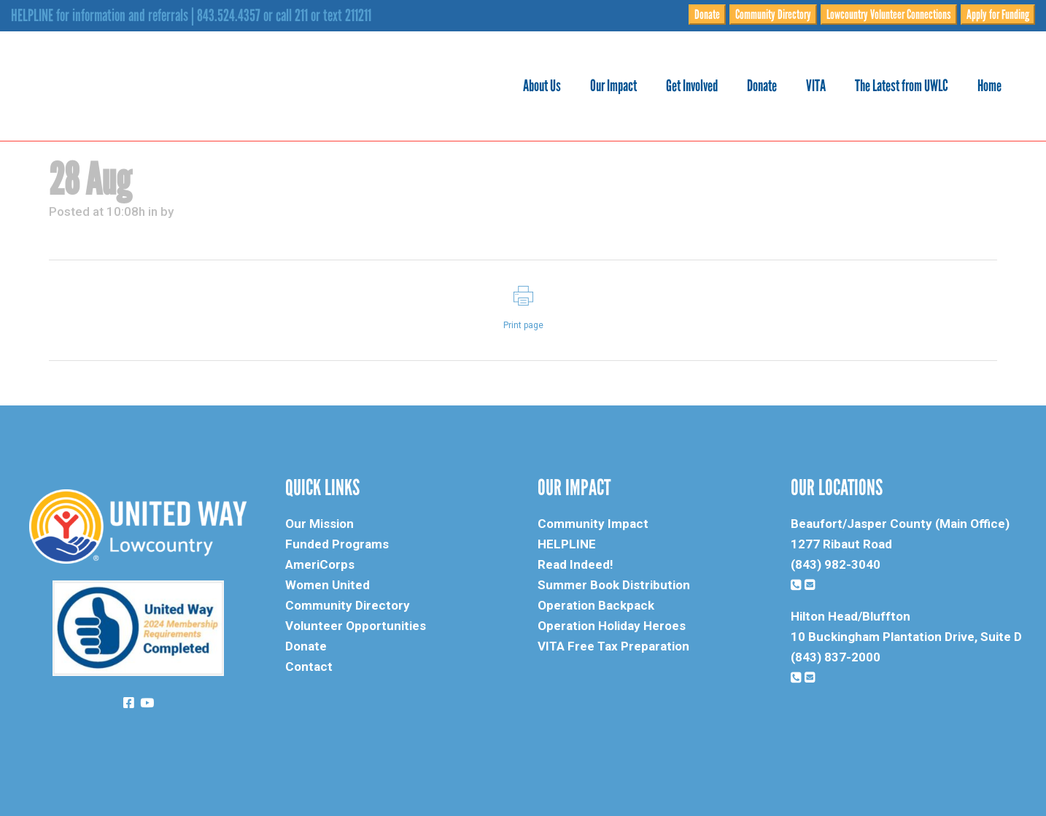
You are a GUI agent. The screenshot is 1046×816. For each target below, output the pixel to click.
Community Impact (593, 523)
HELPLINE (567, 544)
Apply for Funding (997, 15)
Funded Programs (337, 544)
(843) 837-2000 (835, 657)
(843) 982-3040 (835, 564)
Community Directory (773, 15)
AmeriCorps (320, 564)
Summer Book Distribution (614, 585)
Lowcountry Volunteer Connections (888, 15)
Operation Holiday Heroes (612, 625)
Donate (707, 15)
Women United (327, 585)
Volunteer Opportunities (355, 625)
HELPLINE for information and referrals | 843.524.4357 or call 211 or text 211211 (191, 15)
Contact (309, 666)
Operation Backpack (596, 605)
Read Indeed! (575, 564)
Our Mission (319, 523)
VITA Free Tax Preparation (613, 646)
